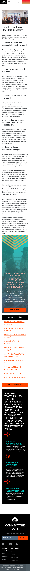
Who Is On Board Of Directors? (14, 373)
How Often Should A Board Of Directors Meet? (14, 323)
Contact (13, 554)
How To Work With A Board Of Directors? (14, 349)
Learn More (15, 310)
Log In (19, 2)
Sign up (23, 537)
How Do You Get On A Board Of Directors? (15, 336)
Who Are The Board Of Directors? (11, 342)
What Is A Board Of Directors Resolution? (14, 329)
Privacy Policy (14, 560)
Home (3, 553)
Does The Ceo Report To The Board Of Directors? (14, 355)
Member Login (14, 557)
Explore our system (15, 385)
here (10, 569)
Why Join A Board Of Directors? (15, 377)
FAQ (12, 551)
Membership (5, 556)
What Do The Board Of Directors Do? (15, 362)
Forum (4, 559)
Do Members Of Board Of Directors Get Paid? (12, 368)
